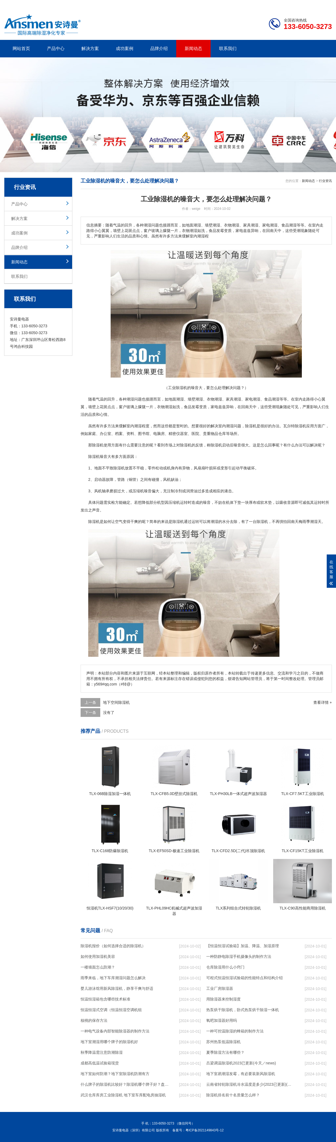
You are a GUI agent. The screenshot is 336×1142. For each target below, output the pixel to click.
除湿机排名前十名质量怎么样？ (233, 1095)
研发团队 (274, 4)
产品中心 (55, 48)
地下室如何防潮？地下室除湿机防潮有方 (115, 1074)
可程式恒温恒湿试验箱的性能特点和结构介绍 (244, 978)
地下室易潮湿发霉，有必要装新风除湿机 (240, 1074)
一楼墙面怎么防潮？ (98, 967)
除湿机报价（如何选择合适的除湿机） (113, 946)
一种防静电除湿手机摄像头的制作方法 (238, 956)
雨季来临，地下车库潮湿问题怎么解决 (113, 978)
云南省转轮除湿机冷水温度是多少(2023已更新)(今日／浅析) (250, 1084)
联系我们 (228, 48)
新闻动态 (193, 48)
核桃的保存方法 (94, 1020)
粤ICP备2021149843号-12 (204, 1130)
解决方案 (90, 48)
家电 (249, 399)
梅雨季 (304, 521)
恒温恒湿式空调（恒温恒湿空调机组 (111, 1010)
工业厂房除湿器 (219, 988)
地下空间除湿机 (116, 702)
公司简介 (249, 4)
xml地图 (325, 4)
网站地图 (300, 4)
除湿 (298, 426)
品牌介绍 (159, 48)
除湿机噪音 (97, 456)
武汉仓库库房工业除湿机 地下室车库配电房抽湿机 (123, 1095)
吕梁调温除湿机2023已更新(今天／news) (241, 1063)
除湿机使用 (101, 445)
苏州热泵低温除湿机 (223, 1042)
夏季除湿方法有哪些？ (225, 1052)
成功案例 (124, 48)
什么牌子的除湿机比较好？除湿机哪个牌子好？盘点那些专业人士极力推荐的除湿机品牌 (125, 1084)
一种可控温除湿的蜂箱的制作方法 (235, 1031)
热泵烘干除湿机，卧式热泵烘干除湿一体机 (242, 1010)
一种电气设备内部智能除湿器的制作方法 (115, 1031)
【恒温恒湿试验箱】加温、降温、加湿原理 (242, 946)
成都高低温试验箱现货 (100, 1063)
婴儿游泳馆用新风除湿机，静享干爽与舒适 (117, 988)
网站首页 (21, 48)
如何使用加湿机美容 (98, 956)
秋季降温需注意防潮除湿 (102, 1052)
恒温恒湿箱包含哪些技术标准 (105, 999)
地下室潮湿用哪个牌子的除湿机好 (109, 1042)
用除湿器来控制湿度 (223, 999)
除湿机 (251, 426)
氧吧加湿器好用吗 (221, 1020)
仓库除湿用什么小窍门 (225, 967)
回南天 (247, 407)
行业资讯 (325, 181)
